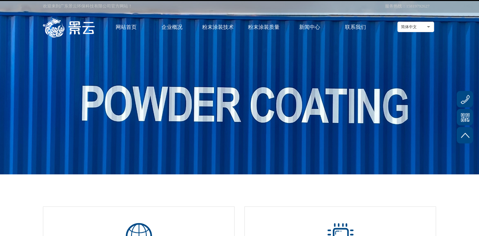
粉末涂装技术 (218, 27)
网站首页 (126, 27)
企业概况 (172, 27)
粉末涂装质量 (263, 27)
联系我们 (355, 27)
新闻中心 (309, 27)
